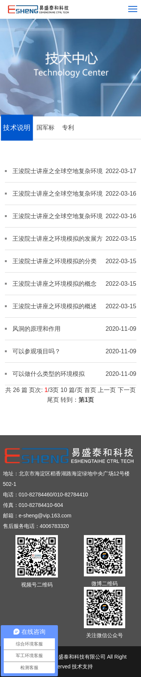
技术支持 (82, 666)
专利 (68, 127)
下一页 (127, 390)
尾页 (53, 400)
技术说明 (17, 127)
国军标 (45, 127)
